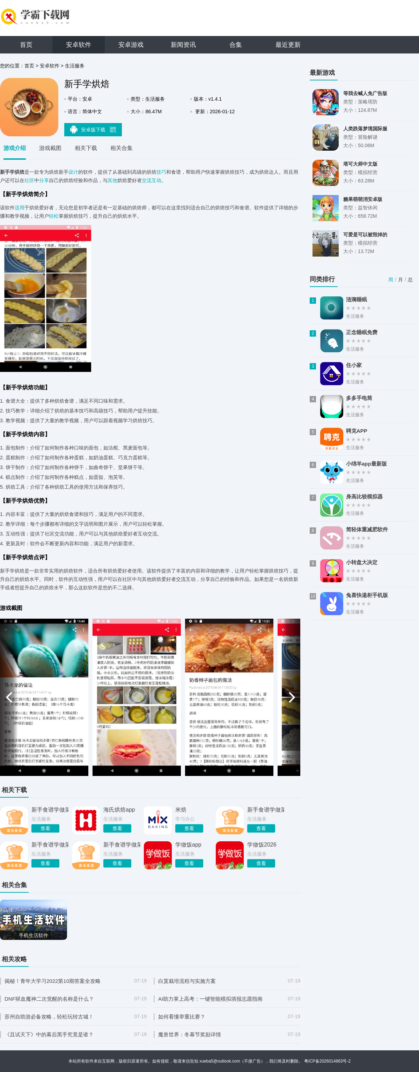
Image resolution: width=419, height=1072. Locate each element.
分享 (44, 180)
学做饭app (188, 845)
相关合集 (121, 148)
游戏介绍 (14, 148)
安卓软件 (78, 44)
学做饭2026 (262, 845)
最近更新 (288, 44)
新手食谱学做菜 (49, 810)
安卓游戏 (131, 44)
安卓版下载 (93, 129)
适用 (19, 207)
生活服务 (74, 66)
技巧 (161, 172)
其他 (112, 180)
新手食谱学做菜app (49, 845)
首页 (26, 44)
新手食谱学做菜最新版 (121, 845)
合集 (235, 44)
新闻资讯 (183, 44)
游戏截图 (50, 148)
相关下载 (86, 148)
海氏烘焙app (119, 810)
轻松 (54, 216)
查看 (45, 828)
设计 (73, 172)
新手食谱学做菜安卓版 (265, 810)
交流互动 (151, 180)
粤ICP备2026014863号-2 (327, 1061)
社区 (29, 180)
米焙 (180, 810)
